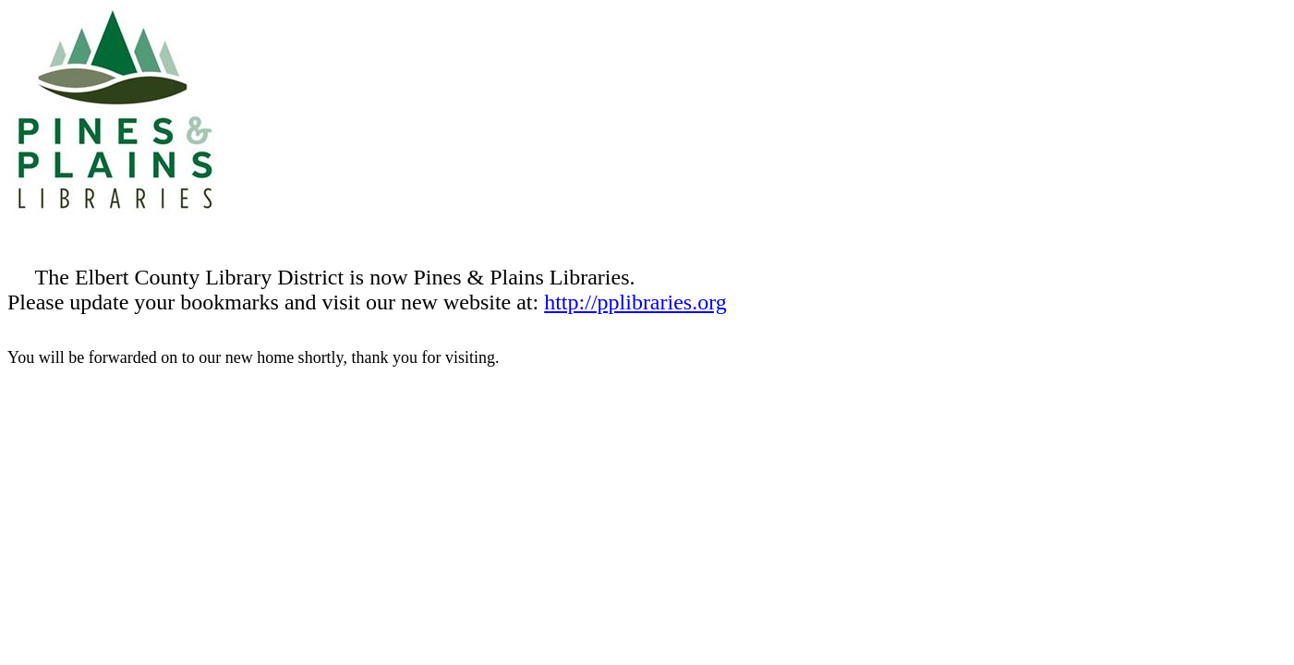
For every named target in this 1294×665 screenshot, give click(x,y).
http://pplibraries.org (635, 302)
